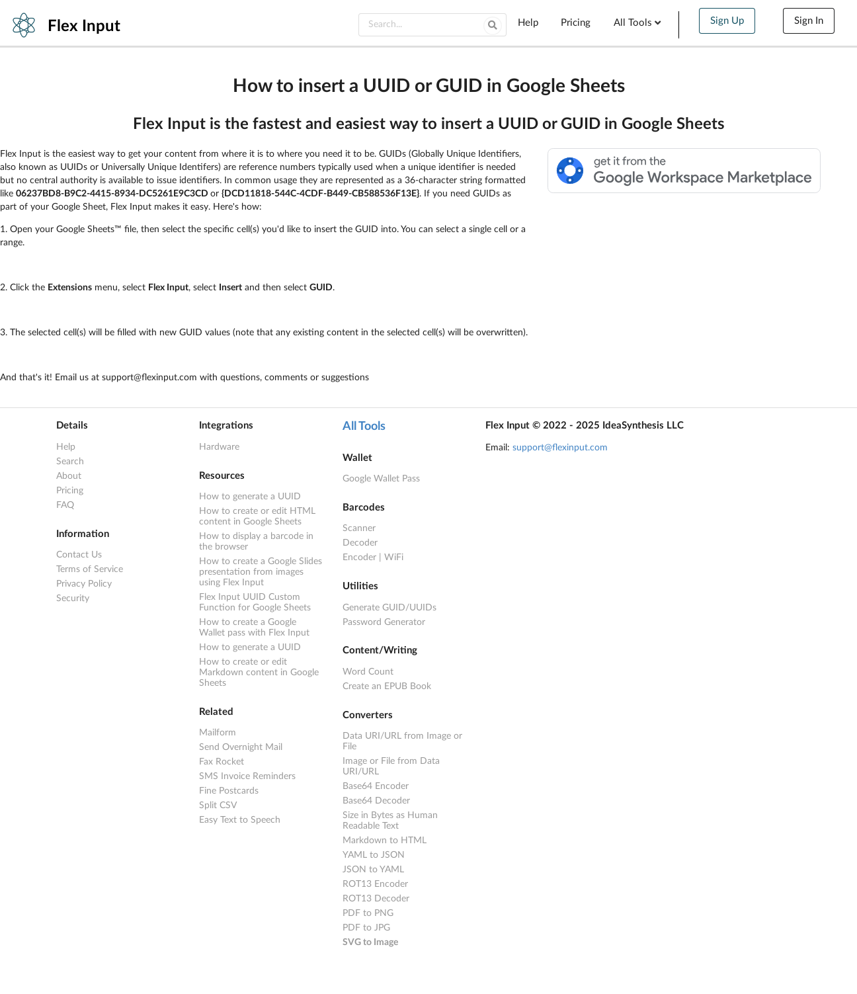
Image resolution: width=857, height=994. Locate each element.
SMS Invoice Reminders (247, 776)
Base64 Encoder (376, 786)
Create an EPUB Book (387, 686)
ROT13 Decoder (376, 898)
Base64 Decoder (376, 801)
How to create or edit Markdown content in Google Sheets (259, 672)
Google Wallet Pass (381, 478)
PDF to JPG (366, 927)
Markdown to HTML (385, 840)
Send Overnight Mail (240, 747)
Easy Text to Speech (239, 820)
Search (70, 461)
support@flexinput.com (560, 447)
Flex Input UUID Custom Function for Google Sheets (255, 602)
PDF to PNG (368, 913)
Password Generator (384, 622)
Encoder (359, 557)
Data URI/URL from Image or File (402, 741)
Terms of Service (89, 569)
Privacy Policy (84, 584)
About (68, 476)
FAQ (65, 505)
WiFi (393, 557)
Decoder (360, 543)
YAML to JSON (374, 855)
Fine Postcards (229, 791)
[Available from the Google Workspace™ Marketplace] (684, 190)
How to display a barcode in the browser (256, 542)
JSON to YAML (373, 869)
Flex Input (84, 26)
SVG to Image (370, 942)
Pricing (576, 23)
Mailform (217, 732)
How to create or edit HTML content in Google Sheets (257, 516)
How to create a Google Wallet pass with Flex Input (254, 628)
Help (528, 23)
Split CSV (218, 805)
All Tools (639, 23)
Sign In (808, 21)
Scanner (359, 528)
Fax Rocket (221, 761)
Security (72, 598)
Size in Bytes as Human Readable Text (390, 821)
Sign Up (727, 21)
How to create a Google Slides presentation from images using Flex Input (260, 572)
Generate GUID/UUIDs (389, 607)
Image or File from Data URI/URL (391, 766)
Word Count (368, 672)
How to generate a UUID (250, 496)
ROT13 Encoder (375, 884)
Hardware (219, 447)
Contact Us (79, 554)
